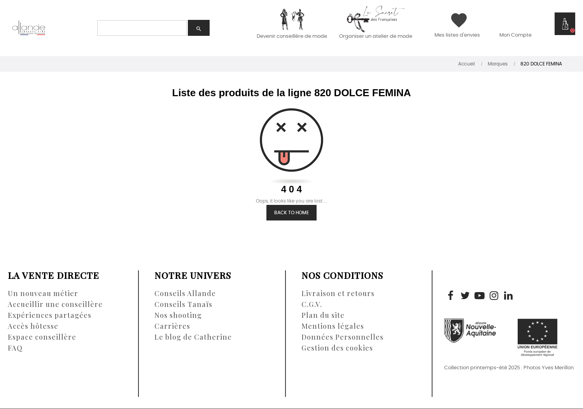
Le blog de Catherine (193, 337)
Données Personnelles (342, 337)
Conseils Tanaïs (183, 304)
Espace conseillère (42, 337)
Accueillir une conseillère (55, 304)
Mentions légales (332, 326)
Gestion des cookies (337, 348)
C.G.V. (311, 304)
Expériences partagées (49, 315)
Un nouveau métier (43, 293)
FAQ (15, 348)
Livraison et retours (338, 293)
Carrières (172, 326)
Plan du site (323, 315)
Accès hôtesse (33, 326)
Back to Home (291, 212)
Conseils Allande (185, 293)
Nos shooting (178, 315)
